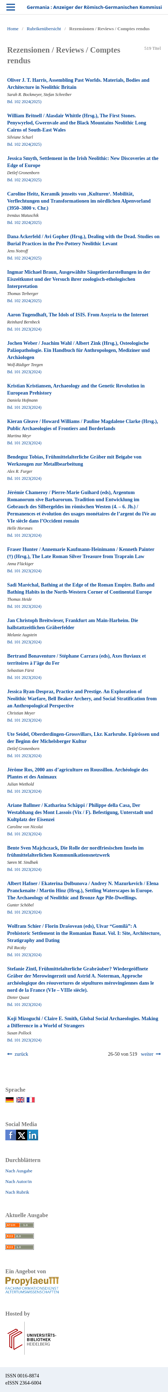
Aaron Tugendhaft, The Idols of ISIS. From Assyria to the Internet (77, 314)
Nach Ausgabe (18, 1170)
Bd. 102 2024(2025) (24, 101)
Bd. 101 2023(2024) (24, 329)
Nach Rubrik (17, 1192)
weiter (147, 1054)
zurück (21, 1054)
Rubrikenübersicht (44, 28)
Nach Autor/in (18, 1181)
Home (13, 28)
